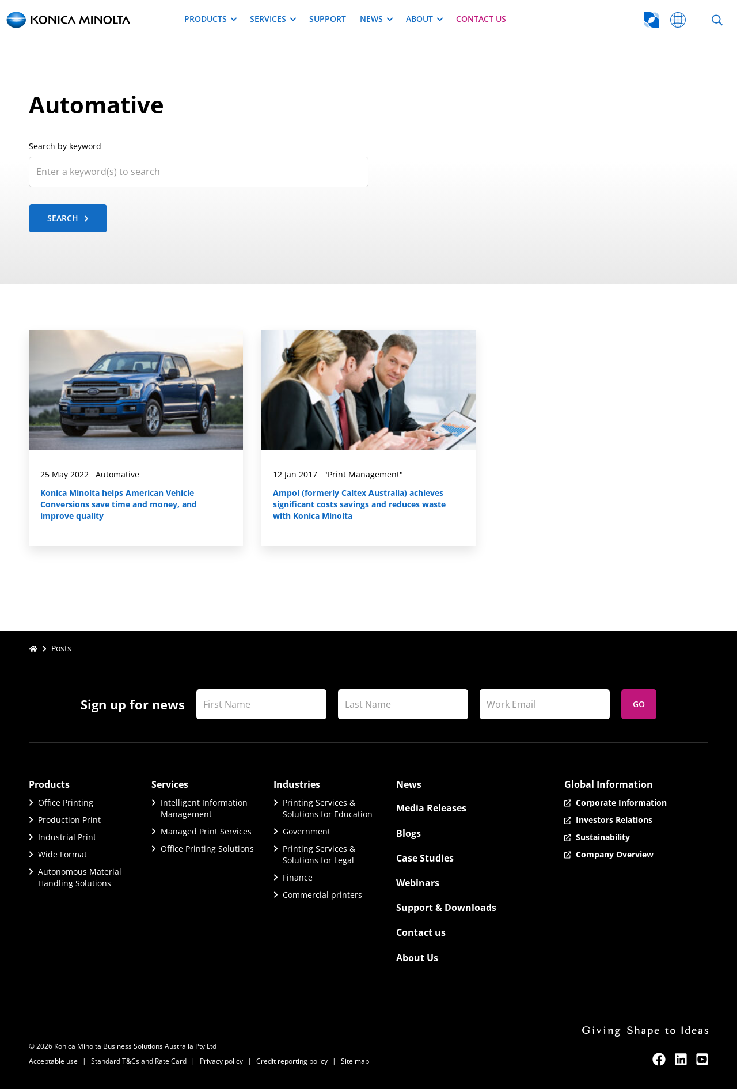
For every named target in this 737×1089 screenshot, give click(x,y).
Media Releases (431, 808)
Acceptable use (53, 1061)
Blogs (408, 833)
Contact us (481, 18)
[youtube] (702, 1059)
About (424, 18)
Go (639, 704)
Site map (355, 1061)
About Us (417, 957)
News (376, 18)
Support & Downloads (446, 907)
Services (272, 18)
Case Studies (425, 858)
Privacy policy (221, 1061)
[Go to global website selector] (606, 20)
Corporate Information (621, 802)
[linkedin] (681, 1059)
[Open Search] (717, 20)
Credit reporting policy (292, 1061)
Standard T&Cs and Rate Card (139, 1061)
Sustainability (603, 837)
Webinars (417, 882)
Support (327, 18)
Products (210, 18)
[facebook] (659, 1059)
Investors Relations (614, 819)
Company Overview (615, 854)
